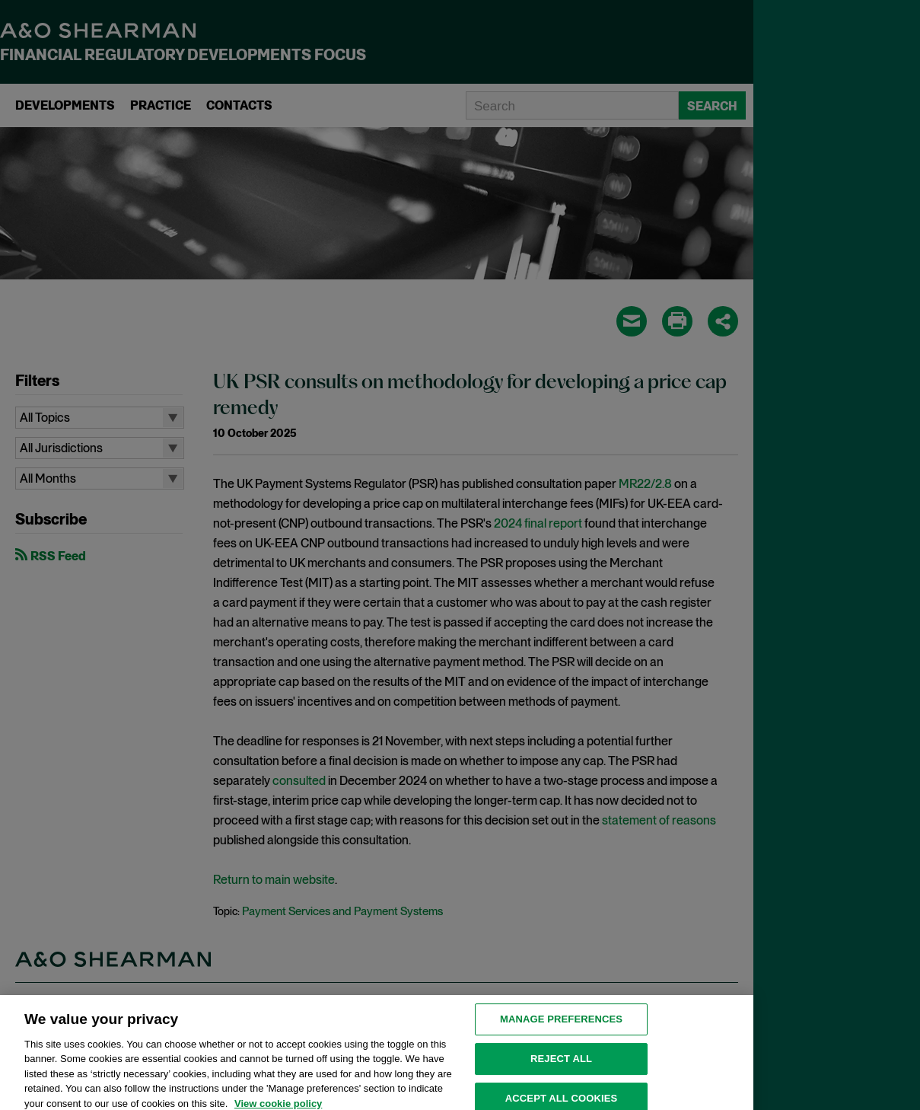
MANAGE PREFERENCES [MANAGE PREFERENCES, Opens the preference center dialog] (561, 1026)
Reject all (561, 1066)
